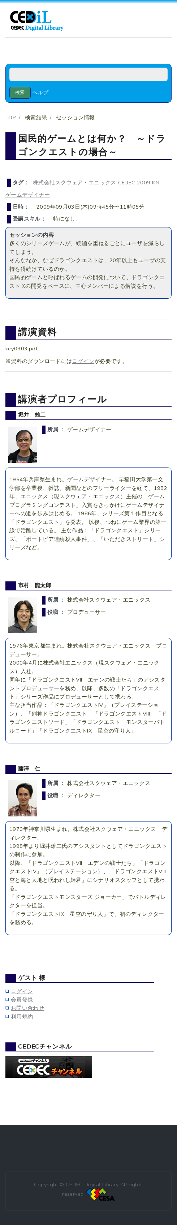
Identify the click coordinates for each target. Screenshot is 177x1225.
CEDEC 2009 (134, 182)
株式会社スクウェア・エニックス (74, 182)
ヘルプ (40, 92)
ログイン (83, 361)
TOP (10, 117)
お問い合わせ (27, 1008)
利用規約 (22, 1016)
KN (155, 182)
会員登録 (22, 999)
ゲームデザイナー (27, 195)
